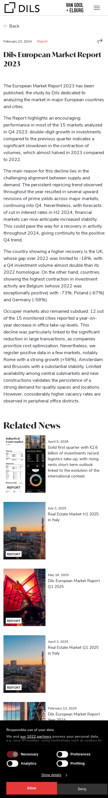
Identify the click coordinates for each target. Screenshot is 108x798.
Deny (82, 789)
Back (14, 26)
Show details (51, 775)
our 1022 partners (36, 736)
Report (42, 41)
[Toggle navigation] (96, 7)
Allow (31, 788)
